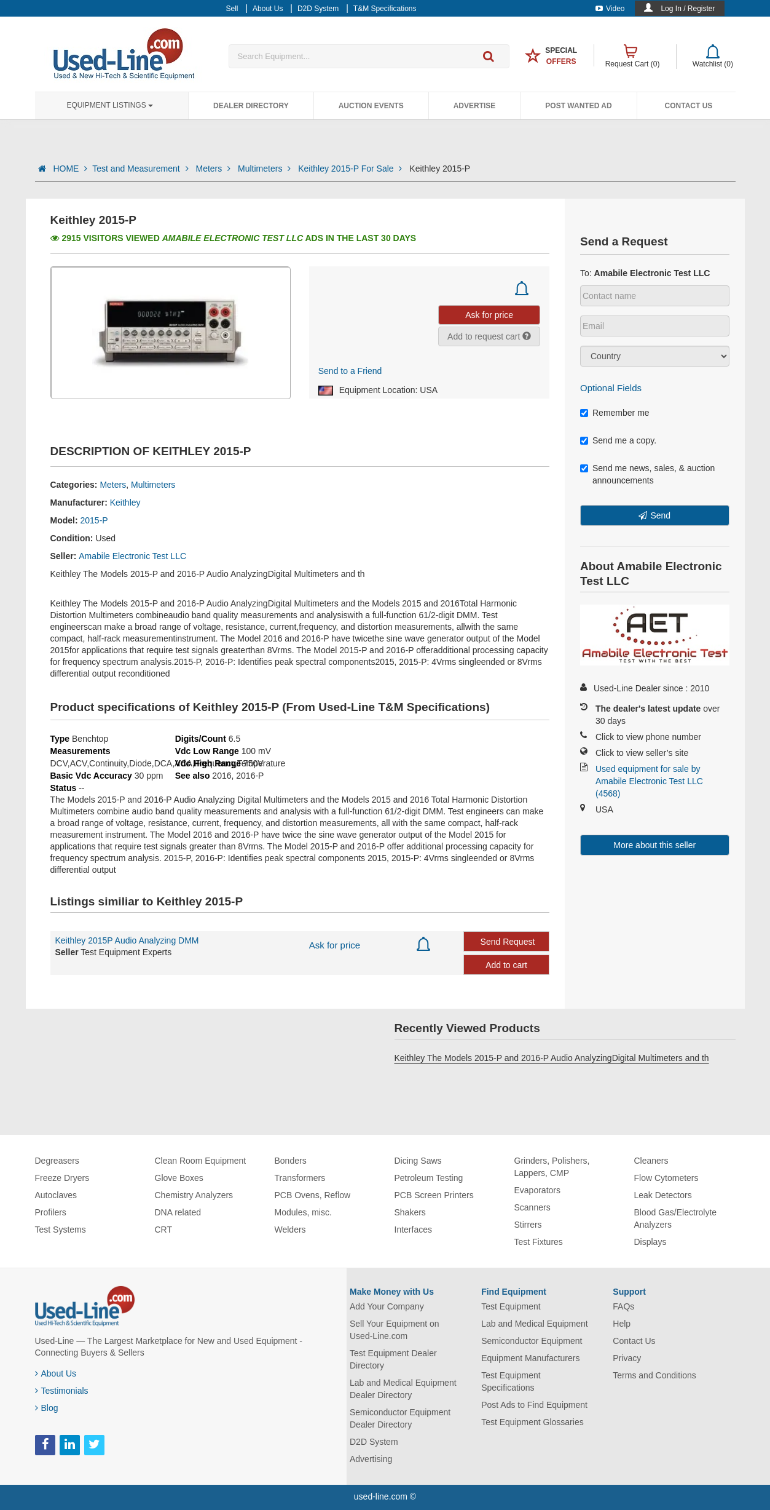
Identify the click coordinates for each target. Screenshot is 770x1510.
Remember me (615, 413)
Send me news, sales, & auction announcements (647, 474)
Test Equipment (511, 1306)
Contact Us (689, 105)
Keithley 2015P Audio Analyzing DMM (127, 940)
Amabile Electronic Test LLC (132, 556)
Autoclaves (56, 1195)
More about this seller (654, 845)
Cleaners (651, 1161)
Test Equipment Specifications (511, 1381)
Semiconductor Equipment (531, 1341)
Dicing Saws (418, 1161)
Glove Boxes (179, 1178)
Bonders (291, 1161)
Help (622, 1324)
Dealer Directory (251, 105)
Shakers (410, 1212)
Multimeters (265, 168)
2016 (221, 776)
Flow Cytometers (666, 1178)
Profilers (50, 1212)
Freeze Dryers (62, 1178)
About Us (56, 1373)
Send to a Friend (350, 371)
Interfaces (413, 1229)
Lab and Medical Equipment (534, 1324)
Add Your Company (387, 1306)
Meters (214, 168)
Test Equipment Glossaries (532, 1422)
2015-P (94, 520)
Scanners (532, 1207)
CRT (164, 1229)
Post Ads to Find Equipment (534, 1405)
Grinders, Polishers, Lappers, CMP (552, 1167)
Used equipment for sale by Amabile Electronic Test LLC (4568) (649, 781)
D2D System (374, 1442)
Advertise (475, 105)
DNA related (178, 1212)
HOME (70, 168)
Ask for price (334, 945)
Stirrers (528, 1225)
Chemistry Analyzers (194, 1195)
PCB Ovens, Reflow (313, 1195)
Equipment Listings (110, 105)
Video (609, 8)
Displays (650, 1242)
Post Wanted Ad (578, 105)
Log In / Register (688, 8)
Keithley (125, 502)
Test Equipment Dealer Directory (393, 1359)
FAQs (623, 1306)
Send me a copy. (618, 440)
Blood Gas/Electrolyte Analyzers (675, 1218)
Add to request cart (489, 336)
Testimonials (61, 1391)
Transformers (300, 1178)
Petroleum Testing (429, 1178)
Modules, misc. (303, 1212)
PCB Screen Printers (434, 1195)
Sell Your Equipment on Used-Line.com (394, 1330)
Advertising (371, 1459)
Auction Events (371, 105)
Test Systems (60, 1229)
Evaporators (537, 1190)
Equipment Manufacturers (530, 1358)
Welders (290, 1229)
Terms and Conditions (654, 1375)
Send (660, 515)
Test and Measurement (141, 168)
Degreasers (57, 1161)
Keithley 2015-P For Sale (351, 168)
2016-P (250, 776)
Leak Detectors (663, 1195)
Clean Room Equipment (200, 1161)
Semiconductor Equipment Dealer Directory (400, 1418)
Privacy (627, 1358)
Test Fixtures (538, 1242)
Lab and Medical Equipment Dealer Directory (403, 1389)
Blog (46, 1408)
